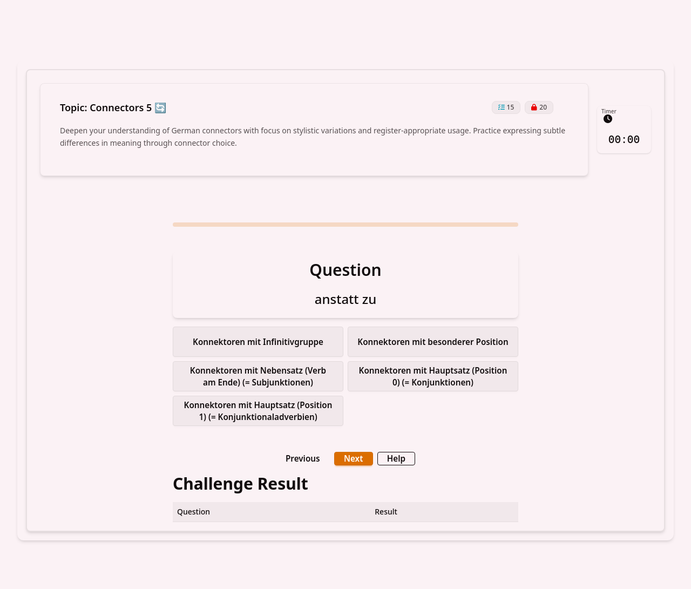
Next (353, 456)
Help (393, 456)
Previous (305, 456)
